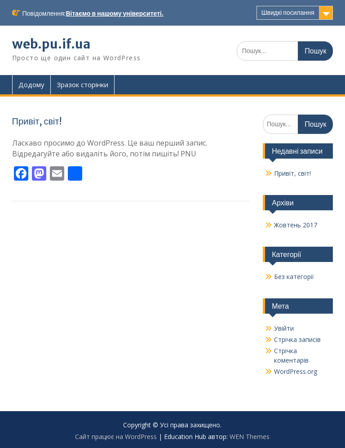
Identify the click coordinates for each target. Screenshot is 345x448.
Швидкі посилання (287, 13)
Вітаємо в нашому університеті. (115, 13)
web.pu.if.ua (51, 44)
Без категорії (294, 276)
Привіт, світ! (37, 121)
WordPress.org (295, 371)
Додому (31, 84)
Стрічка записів (297, 339)
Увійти (284, 328)
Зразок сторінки (82, 84)
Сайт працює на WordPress (116, 436)
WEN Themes (250, 436)
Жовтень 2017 (295, 225)
